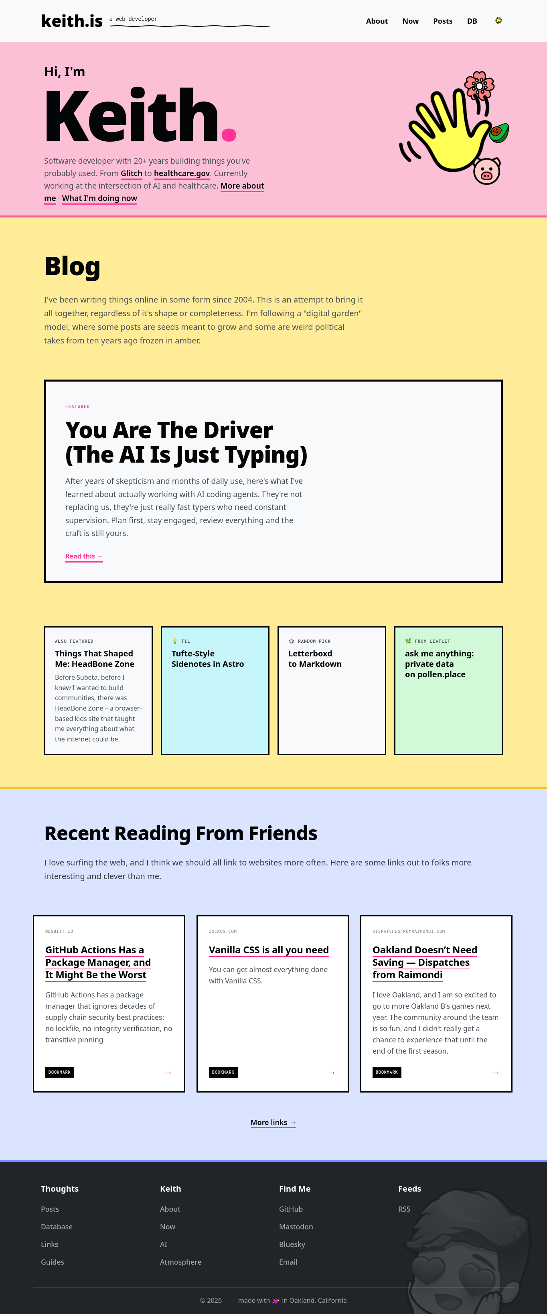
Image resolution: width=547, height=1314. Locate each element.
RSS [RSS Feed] (404, 1209)
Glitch (131, 173)
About (377, 21)
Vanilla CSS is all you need (269, 949)
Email (288, 1262)
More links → (273, 1122)
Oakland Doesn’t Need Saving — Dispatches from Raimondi (425, 962)
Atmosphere (180, 1262)
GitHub (291, 1209)
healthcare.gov (182, 173)
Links (50, 1244)
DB (472, 21)
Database (57, 1226)
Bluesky (292, 1244)
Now (411, 21)
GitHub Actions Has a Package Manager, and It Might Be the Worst (98, 962)
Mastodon (296, 1226)
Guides (52, 1262)
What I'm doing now (99, 198)
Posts (443, 21)
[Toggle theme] (499, 20)
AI (163, 1244)
